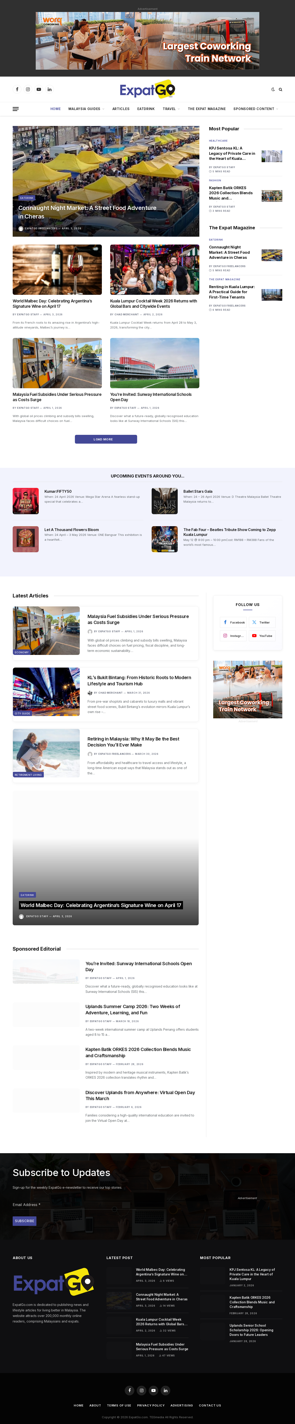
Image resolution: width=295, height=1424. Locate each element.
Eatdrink (27, 195)
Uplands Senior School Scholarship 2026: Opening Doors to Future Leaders (251, 1321)
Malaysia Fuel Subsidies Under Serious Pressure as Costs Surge (57, 397)
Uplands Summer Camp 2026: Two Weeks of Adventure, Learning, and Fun (135, 980)
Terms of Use (118, 1397)
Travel (169, 109)
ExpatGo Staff (28, 314)
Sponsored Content (253, 109)
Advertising (182, 1397)
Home (55, 109)
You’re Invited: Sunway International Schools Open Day (151, 397)
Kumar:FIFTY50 (57, 491)
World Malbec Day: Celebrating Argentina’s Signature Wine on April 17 (52, 304)
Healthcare (218, 140)
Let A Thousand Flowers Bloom (71, 529)
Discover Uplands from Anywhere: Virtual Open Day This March (138, 1081)
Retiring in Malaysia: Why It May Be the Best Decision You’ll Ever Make (136, 744)
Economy (22, 655)
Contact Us (211, 1397)
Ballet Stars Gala (197, 491)
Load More (106, 439)
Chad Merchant (127, 314)
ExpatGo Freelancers (41, 228)
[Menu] (16, 109)
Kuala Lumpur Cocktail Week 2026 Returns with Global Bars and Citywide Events (153, 304)
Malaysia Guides (84, 109)
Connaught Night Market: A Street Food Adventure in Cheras (79, 211)
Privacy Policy (151, 1397)
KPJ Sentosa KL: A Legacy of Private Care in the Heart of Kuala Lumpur (230, 153)
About (94, 1397)
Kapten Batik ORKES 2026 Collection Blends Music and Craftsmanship (231, 193)
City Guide (22, 717)
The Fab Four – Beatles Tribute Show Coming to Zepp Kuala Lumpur (229, 532)
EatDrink (146, 109)
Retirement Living (28, 779)
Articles (121, 109)
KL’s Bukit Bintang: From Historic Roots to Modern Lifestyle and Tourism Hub (134, 682)
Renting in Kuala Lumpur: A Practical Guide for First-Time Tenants (228, 293)
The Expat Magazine (207, 109)
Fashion (215, 180)
